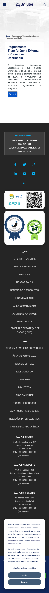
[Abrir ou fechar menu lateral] (4, 5)
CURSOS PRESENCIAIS (24, 266)
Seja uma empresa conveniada (24, 348)
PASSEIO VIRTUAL (24, 364)
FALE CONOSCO (24, 371)
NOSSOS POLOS (24, 282)
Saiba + (12, 94)
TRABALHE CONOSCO (24, 403)
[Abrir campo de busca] (44, 4)
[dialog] (24, 554)
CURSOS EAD (24, 274)
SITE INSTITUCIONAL (24, 258)
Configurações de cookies (24, 568)
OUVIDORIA (24, 379)
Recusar (24, 582)
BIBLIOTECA (24, 387)
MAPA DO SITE (24, 321)
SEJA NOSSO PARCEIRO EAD (24, 411)
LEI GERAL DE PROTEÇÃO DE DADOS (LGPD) (24, 330)
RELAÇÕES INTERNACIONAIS (24, 419)
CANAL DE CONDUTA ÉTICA (24, 426)
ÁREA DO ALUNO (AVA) (25, 356)
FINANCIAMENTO (24, 298)
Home (8, 36)
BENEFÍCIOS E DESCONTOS (24, 290)
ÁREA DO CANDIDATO (24, 306)
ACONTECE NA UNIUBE (24, 313)
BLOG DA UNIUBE (24, 395)
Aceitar (25, 575)
